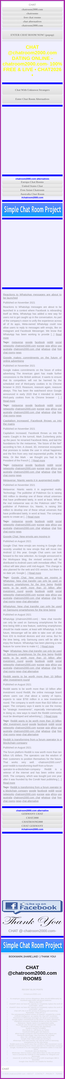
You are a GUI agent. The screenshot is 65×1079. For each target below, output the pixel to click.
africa (54, 345)
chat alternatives (32, 21)
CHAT (32, 4)
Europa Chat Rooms (32, 182)
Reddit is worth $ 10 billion (36, 1028)
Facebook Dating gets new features (36, 1032)
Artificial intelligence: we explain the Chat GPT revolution (35, 1016)
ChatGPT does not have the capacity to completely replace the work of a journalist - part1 (35, 1008)
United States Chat (32, 186)
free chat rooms (32, 17)
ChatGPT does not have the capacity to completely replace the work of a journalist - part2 (35, 1004)
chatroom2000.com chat (27, 349)
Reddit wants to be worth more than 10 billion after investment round (32, 588)
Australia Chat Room (32, 194)
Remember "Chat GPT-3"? (36, 1012)
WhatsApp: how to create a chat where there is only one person (36, 1053)
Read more (9, 401)
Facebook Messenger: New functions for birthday (35, 1035)
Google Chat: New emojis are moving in (26, 536)
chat (54, 349)
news (18, 352)
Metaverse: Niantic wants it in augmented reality (31, 480)
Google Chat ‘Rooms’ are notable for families (36, 1061)
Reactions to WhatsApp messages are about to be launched (35, 1018)
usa (60, 345)
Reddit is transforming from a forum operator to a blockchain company (35, 1046)
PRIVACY (50, 1074)
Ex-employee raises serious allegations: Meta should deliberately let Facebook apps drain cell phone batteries (36, 999)
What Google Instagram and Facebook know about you (36, 1033)
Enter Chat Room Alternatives (32, 99)
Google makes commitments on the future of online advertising (36, 1019)
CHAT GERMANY (32, 825)
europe (41, 345)
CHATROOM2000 (32, 821)
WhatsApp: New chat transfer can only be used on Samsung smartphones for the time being (35, 1041)
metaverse (17, 342)
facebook (40, 342)
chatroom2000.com (32, 9)
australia (7, 349)
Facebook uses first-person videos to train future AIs (36, 1025)
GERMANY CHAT (32, 813)
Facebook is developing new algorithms (36, 1026)
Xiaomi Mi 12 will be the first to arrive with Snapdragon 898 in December (36, 1059)
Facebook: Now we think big (35, 1051)
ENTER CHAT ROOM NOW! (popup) (32, 35)
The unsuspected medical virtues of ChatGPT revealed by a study (35, 1014)
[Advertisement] (32, 140)
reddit (50, 342)
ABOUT (30, 1074)
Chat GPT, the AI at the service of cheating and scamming (35, 1011)
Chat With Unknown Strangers (32, 90)
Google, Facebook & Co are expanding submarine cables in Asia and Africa (36, 1048)
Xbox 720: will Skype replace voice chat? (35, 1037)
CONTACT (39, 1074)
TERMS (59, 1074)
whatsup (45, 349)
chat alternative (30, 601)
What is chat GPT (35, 1002)
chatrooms (32, 13)
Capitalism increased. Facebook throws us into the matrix (36, 1021)
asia (47, 345)
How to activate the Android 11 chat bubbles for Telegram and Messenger (36, 1055)
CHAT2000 (32, 817)
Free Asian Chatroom (32, 190)
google (29, 342)
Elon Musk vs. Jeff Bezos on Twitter (35, 1030)
